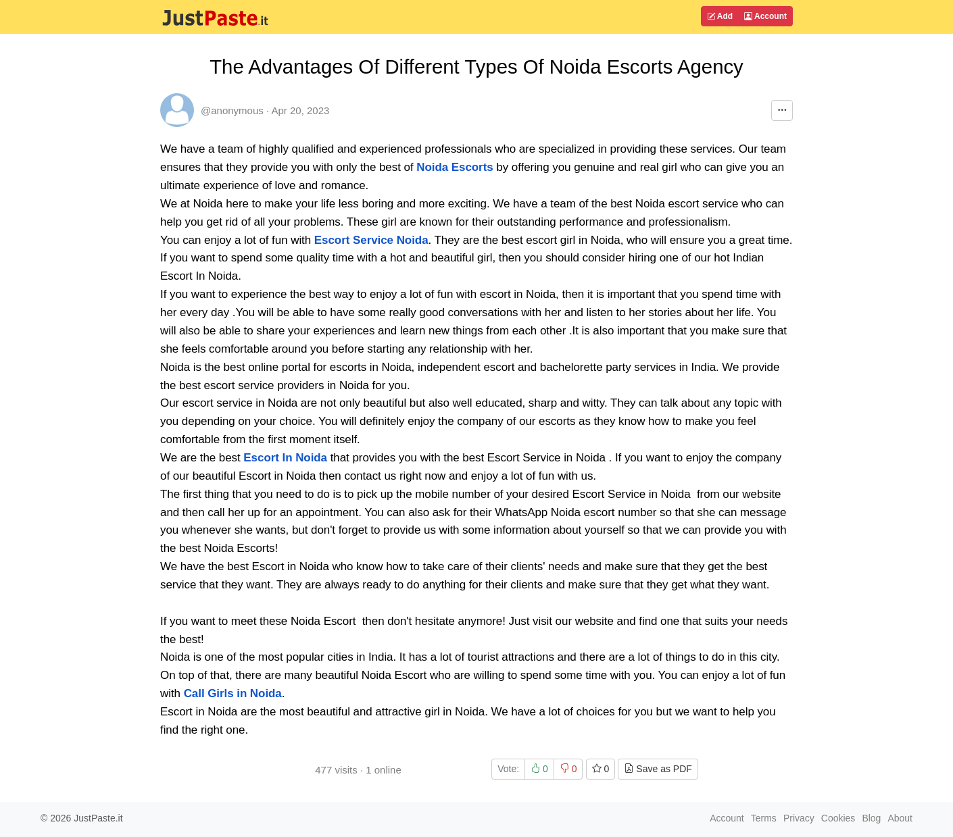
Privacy (798, 818)
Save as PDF (657, 768)
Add (720, 16)
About (899, 818)
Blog (871, 818)
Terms (764, 818)
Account (765, 16)
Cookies (838, 818)
